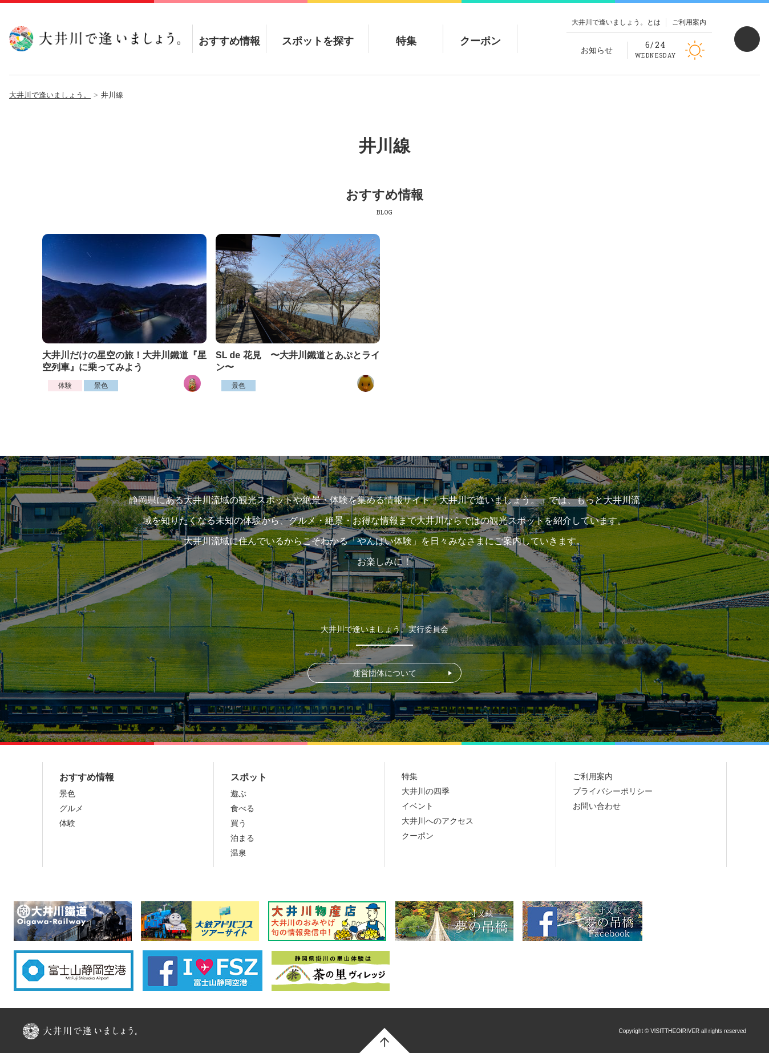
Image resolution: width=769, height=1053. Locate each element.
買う (238, 823)
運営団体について (384, 673)
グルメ (71, 808)
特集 (406, 31)
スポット (248, 777)
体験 (65, 386)
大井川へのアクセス (437, 820)
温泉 (238, 852)
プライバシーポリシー (613, 791)
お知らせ (597, 50)
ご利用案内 (689, 22)
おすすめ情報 (229, 31)
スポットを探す (318, 31)
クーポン (480, 31)
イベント (418, 806)
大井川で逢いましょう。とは (616, 22)
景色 (101, 386)
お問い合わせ (597, 806)
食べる (242, 808)
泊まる (242, 838)
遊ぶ (238, 793)
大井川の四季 (426, 791)
